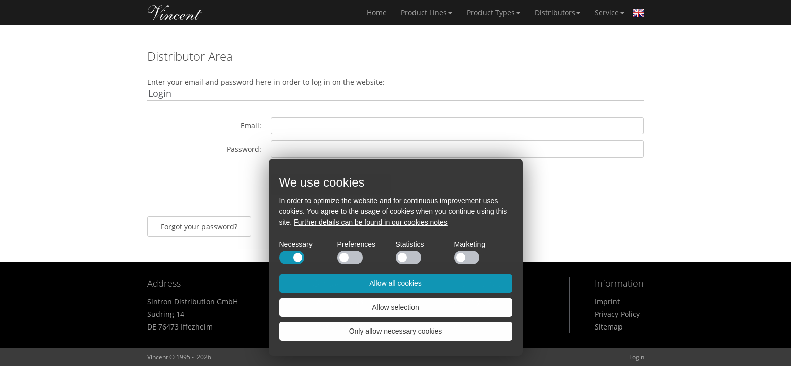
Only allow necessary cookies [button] (395, 331)
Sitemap (609, 327)
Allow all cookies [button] (395, 283)
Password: (244, 149)
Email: (250, 125)
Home (175, 12)
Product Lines (426, 12)
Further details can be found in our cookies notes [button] (371, 222)
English (638, 13)
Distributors (557, 12)
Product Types (493, 12)
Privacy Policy (617, 314)
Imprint (607, 301)
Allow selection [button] (395, 307)
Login (636, 357)
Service (609, 12)
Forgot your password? (199, 226)
